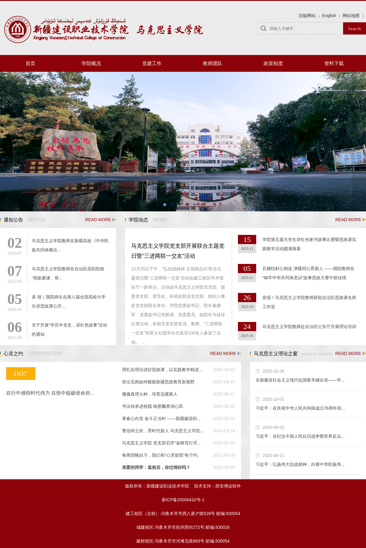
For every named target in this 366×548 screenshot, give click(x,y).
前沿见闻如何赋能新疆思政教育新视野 (158, 381)
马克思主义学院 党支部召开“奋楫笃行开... (161, 442)
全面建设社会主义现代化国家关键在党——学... (300, 380)
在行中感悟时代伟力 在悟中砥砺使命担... (50, 393)
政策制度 (273, 63)
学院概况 (91, 63)
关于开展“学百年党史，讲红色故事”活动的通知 (69, 330)
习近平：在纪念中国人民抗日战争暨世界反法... (300, 436)
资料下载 (334, 63)
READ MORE (100, 219)
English (329, 15)
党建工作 (152, 63)
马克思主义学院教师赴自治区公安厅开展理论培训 (309, 326)
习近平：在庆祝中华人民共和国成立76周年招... (300, 408)
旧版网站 (307, 15)
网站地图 (351, 15)
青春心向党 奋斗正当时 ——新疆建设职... (161, 418)
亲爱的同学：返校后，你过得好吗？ (156, 467)
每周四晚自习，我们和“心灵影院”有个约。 (162, 455)
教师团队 (212, 63)
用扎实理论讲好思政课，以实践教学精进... (162, 369)
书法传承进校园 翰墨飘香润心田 (152, 406)
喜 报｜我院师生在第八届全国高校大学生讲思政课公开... (69, 301)
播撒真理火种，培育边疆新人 (150, 394)
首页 (30, 63)
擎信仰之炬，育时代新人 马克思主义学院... (163, 430)
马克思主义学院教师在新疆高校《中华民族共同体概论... (70, 245)
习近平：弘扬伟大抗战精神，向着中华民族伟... (300, 464)
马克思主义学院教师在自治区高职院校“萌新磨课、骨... (68, 273)
